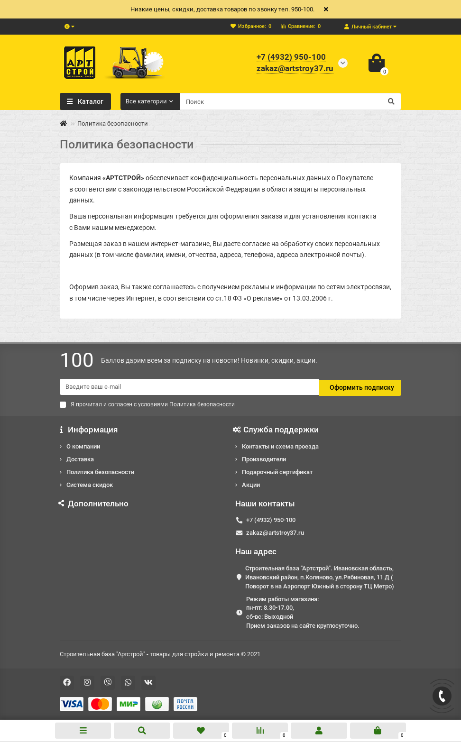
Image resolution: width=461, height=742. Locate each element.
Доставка (80, 457)
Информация (89, 428)
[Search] (291, 101)
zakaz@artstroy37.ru (275, 531)
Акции (251, 483)
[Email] (189, 387)
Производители (264, 457)
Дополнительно (94, 502)
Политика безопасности (100, 470)
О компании (83, 445)
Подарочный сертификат (277, 470)
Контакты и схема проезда (280, 445)
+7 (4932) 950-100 (270, 518)
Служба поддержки (277, 428)
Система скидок (89, 483)
